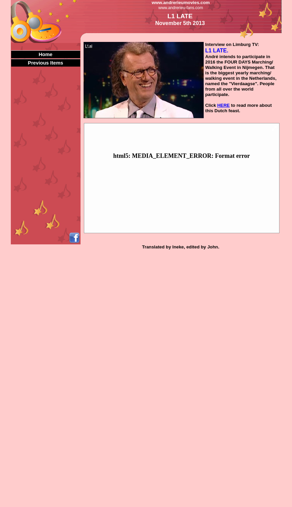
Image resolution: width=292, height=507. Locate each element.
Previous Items (45, 63)
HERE (223, 105)
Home (45, 54)
